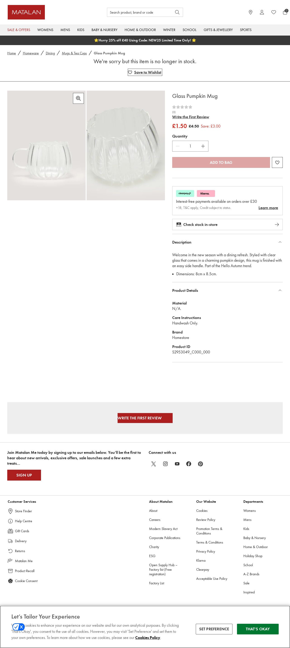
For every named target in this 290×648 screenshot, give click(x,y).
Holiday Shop (252, 556)
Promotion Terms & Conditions (209, 531)
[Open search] (177, 12)
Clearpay (202, 569)
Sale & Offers (18, 30)
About (153, 510)
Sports (245, 30)
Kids (80, 30)
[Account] (261, 12)
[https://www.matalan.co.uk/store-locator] (250, 12)
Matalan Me (24, 561)
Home (11, 53)
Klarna (200, 560)
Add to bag (221, 162)
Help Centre (23, 521)
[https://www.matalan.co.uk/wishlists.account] (273, 12)
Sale (246, 583)
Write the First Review (190, 117)
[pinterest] (201, 464)
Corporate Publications (164, 538)
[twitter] (154, 464)
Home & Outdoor (140, 30)
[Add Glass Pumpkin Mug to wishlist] (145, 72)
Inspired (249, 592)
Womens (45, 30)
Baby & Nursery (104, 30)
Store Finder (23, 511)
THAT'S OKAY (258, 632)
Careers (154, 519)
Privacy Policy (205, 551)
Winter (169, 30)
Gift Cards (22, 531)
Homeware (31, 53)
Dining (50, 53)
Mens (65, 30)
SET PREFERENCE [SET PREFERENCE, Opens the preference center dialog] (214, 632)
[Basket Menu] (285, 12)
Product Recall (24, 571)
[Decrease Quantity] (177, 146)
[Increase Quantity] (203, 146)
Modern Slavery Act (163, 529)
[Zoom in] (78, 98)
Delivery (21, 541)
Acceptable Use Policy (211, 578)
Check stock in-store (227, 224)
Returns (20, 551)
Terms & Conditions (209, 542)
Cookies (202, 510)
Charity (154, 547)
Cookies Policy (147, 640)
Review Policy (205, 519)
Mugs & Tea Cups (74, 53)
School (189, 30)
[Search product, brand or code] (135, 12)
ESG (152, 556)
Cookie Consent (26, 581)
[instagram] (165, 464)
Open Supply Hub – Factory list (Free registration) (163, 569)
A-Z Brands (251, 574)
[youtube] (177, 464)
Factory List (156, 583)
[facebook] (189, 464)
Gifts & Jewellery (218, 30)
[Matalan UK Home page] (42, 12)
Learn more (268, 207)
